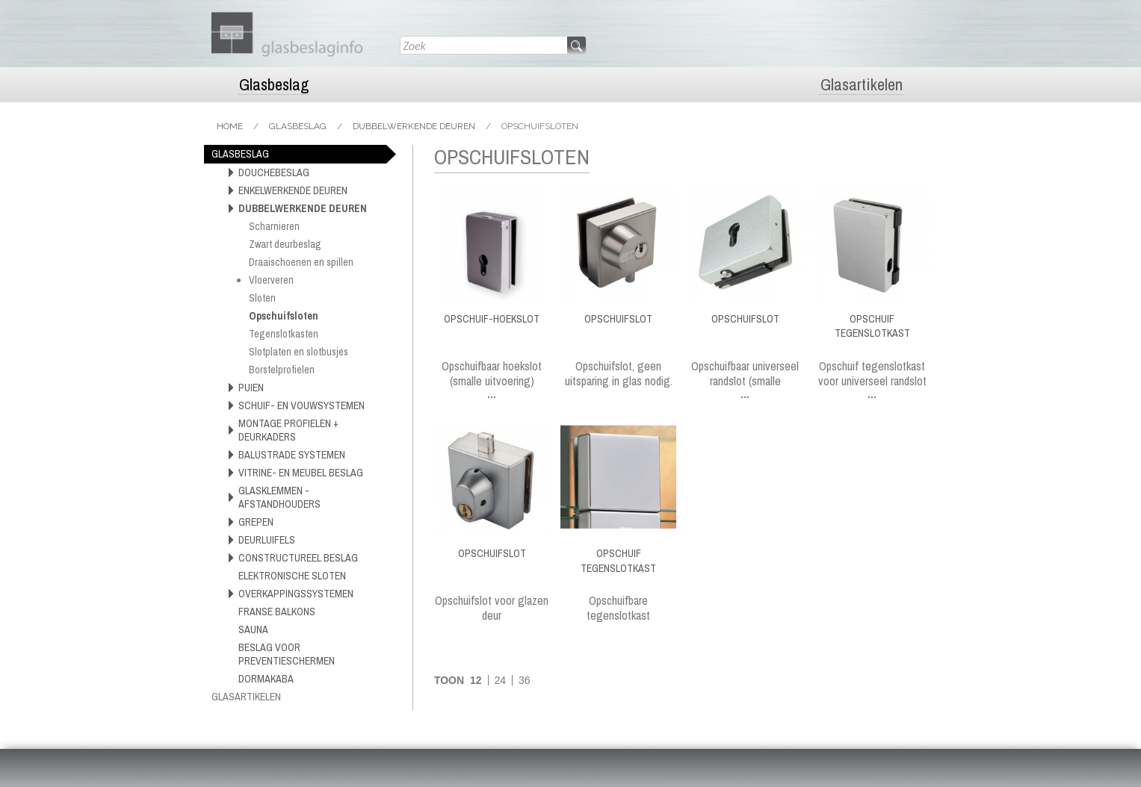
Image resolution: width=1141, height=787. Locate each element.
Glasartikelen (861, 85)
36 (525, 680)
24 (500, 680)
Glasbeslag (274, 85)
